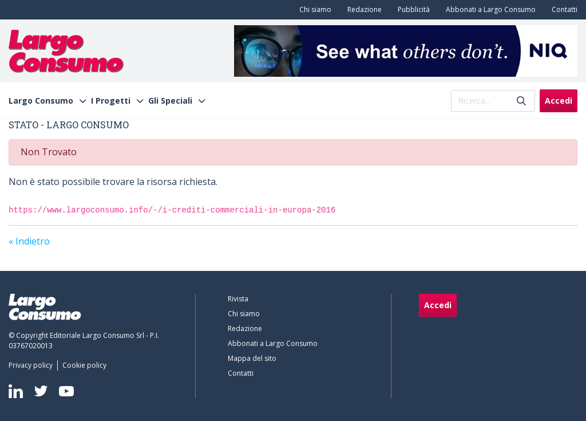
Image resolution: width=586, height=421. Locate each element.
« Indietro (29, 241)
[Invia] (521, 100)
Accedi (558, 100)
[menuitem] (313, 9)
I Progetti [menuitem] (110, 101)
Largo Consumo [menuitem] (41, 101)
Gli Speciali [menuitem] (170, 101)
